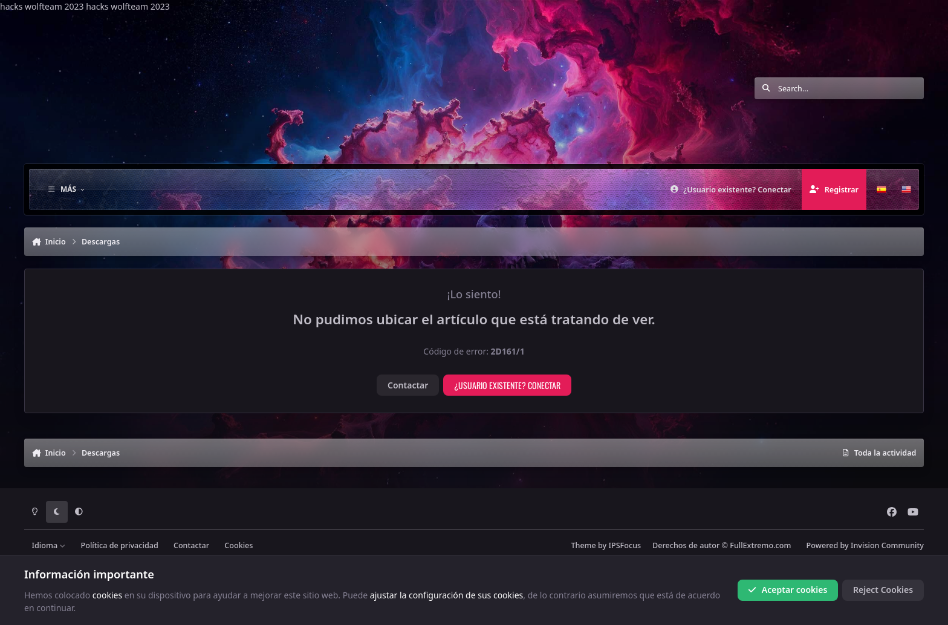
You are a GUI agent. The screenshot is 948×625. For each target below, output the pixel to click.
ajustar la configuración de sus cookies (446, 594)
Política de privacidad (119, 545)
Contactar (408, 385)
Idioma (49, 545)
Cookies (238, 545)
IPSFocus (625, 545)
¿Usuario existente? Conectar (507, 385)
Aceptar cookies (787, 589)
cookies (107, 594)
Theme (583, 545)
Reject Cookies (883, 589)
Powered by (865, 545)
